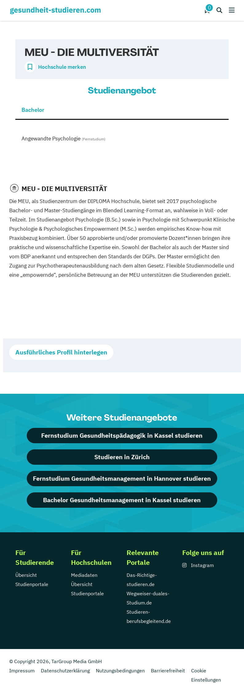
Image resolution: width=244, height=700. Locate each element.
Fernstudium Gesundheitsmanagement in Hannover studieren (122, 478)
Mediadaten (84, 575)
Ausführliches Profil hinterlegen (61, 352)
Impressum (22, 670)
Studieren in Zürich (122, 457)
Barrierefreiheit (168, 670)
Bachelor (33, 109)
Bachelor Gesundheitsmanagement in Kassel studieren (122, 500)
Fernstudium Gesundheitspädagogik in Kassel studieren (122, 435)
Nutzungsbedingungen (120, 670)
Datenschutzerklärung (65, 670)
